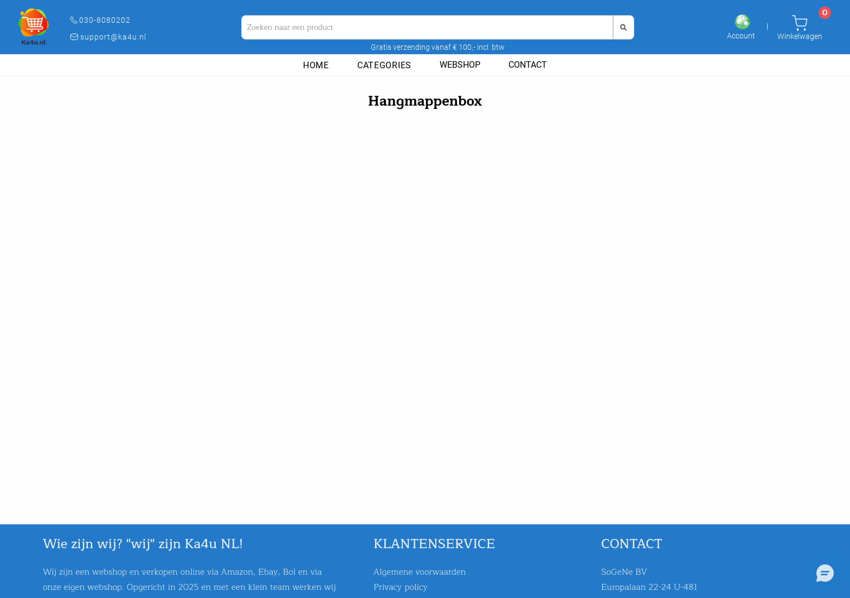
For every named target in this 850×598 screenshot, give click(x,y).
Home (316, 65)
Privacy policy (401, 587)
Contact (527, 65)
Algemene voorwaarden (420, 572)
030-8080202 (108, 20)
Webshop (460, 65)
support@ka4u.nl (116, 36)
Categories (384, 65)
